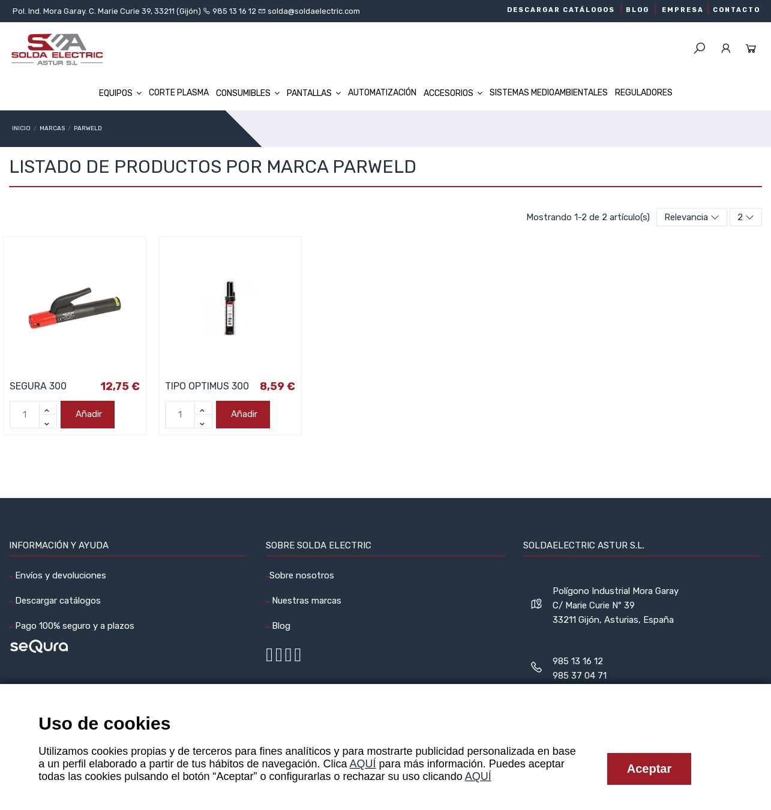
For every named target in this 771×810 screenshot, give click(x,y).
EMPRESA (683, 10)
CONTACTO (736, 10)
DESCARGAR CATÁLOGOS (561, 10)
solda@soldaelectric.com (313, 11)
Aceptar (649, 768)
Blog (279, 625)
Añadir (87, 414)
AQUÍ (363, 764)
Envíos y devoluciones (59, 575)
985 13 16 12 (234, 11)
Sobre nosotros (301, 575)
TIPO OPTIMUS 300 (207, 386)
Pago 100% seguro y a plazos (73, 625)
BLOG (637, 10)
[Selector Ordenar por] (691, 217)
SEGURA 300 (38, 386)
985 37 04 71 (580, 675)
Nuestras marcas (305, 600)
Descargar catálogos (57, 600)
